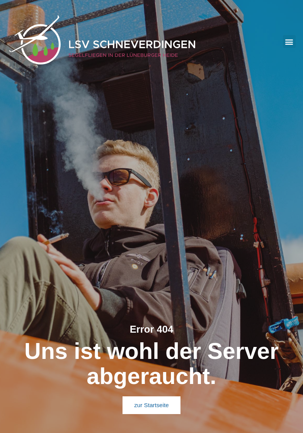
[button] (289, 41)
